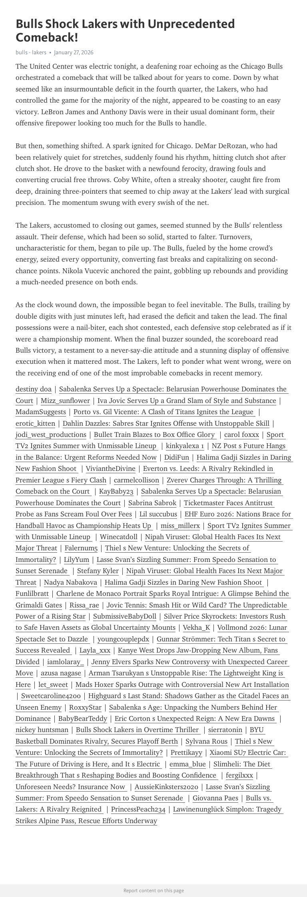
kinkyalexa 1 (185, 445)
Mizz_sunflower (65, 400)
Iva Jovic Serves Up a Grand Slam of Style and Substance (187, 400)
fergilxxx (239, 775)
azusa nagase (61, 673)
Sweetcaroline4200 (51, 695)
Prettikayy (186, 752)
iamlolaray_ (65, 661)
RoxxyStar (85, 707)
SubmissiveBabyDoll (124, 616)
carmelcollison (136, 480)
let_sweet (53, 684)
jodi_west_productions (51, 434)
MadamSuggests (41, 411)
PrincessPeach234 (138, 809)
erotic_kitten (35, 423)
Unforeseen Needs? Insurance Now (71, 786)
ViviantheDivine (111, 468)
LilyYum (76, 559)
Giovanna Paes (215, 798)
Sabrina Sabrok (152, 502)
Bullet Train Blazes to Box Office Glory (155, 434)
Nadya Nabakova (70, 582)
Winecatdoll (119, 536)
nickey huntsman (42, 729)
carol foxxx (241, 434)
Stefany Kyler (98, 570)
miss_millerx (180, 525)
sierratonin (225, 729)
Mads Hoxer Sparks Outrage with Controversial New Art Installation (182, 684)
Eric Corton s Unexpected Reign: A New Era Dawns (196, 718)
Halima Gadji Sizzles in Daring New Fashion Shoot (184, 582)
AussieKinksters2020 (166, 786)
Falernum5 (81, 548)
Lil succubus (158, 514)
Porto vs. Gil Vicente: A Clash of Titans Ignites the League (164, 411)
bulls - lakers (31, 52)
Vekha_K (196, 627)
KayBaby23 (116, 491)
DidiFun (176, 457)
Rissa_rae (84, 605)
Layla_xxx (95, 650)
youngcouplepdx (123, 639)
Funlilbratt (32, 593)
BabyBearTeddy (82, 718)
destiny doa (34, 389)
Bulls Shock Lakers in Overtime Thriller (138, 729)
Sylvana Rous (206, 741)
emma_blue (187, 764)
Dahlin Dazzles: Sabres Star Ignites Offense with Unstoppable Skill (166, 423)
